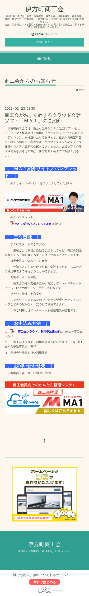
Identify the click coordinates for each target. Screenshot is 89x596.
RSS (80, 90)
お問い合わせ (44, 42)
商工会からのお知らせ (30, 81)
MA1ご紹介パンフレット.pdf (33, 223)
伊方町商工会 (44, 9)
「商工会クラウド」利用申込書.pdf (37, 331)
